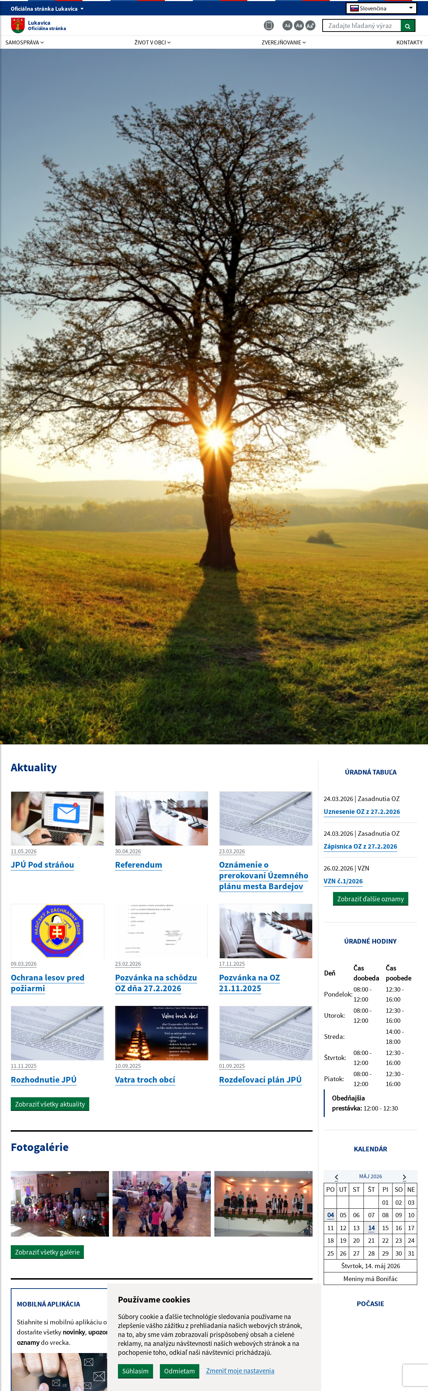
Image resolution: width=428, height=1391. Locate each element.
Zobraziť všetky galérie (47, 1252)
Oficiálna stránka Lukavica (47, 8)
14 (371, 1227)
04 (330, 1214)
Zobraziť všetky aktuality (50, 1104)
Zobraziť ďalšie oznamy (370, 898)
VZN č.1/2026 (343, 881)
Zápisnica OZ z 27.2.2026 (360, 846)
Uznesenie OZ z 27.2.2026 (362, 811)
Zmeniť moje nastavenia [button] (240, 1370)
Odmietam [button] (179, 1371)
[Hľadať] (408, 25)
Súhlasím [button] (135, 1371)
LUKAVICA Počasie (370, 1352)
